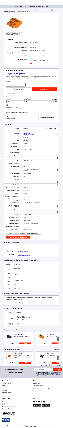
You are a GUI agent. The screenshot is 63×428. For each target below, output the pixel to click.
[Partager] (57, 10)
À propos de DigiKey (6, 383)
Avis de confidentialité (41, 376)
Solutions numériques (6, 392)
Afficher (23, 75)
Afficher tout (22, 330)
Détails (25, 343)
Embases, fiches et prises (9, 11)
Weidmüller (32, 45)
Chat (4, 402)
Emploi (3, 388)
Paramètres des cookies (32, 426)
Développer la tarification (47, 117)
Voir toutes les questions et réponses (18, 303)
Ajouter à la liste (18, 89)
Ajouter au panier (44, 89)
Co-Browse (5, 408)
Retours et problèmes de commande (41, 388)
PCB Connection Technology (24, 255)
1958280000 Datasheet (23, 251)
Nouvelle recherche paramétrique (18, 237)
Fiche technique (34, 63)
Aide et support (36, 383)
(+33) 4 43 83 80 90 (7, 404)
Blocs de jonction (34, 10)
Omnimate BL (26, 140)
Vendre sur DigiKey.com (7, 387)
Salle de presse (5, 394)
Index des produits (8, 10)
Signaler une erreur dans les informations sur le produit (23, 233)
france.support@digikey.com (9, 406)
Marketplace (4, 385)
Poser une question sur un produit (43, 303)
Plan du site (4, 390)
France (9, 425)
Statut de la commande (38, 385)
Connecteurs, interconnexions (21, 10)
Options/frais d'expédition (39, 387)
